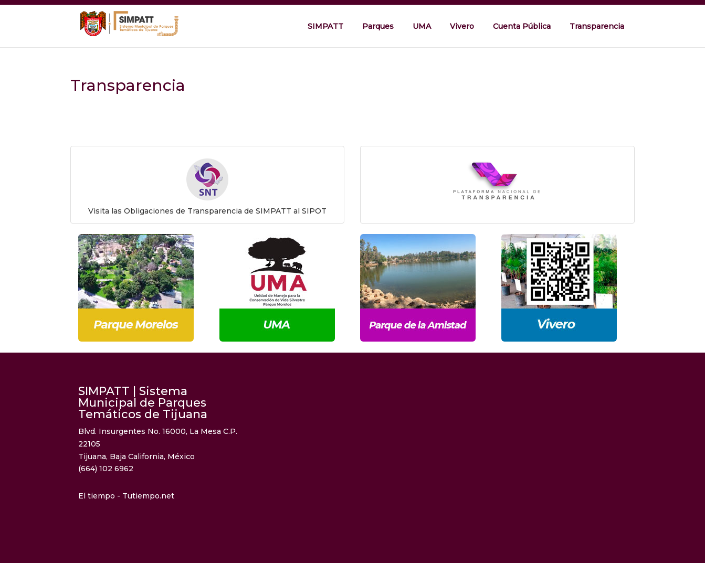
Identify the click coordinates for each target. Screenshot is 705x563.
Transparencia (597, 26)
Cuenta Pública (522, 26)
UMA (422, 26)
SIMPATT (325, 26)
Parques (378, 26)
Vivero (462, 26)
